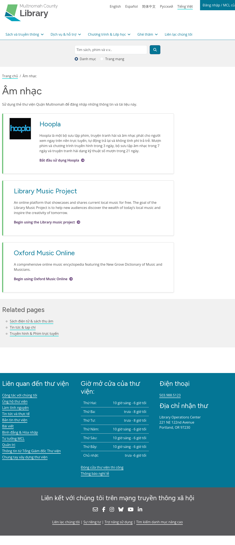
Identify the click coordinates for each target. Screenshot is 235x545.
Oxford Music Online (44, 253)
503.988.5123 (170, 395)
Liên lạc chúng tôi (178, 34)
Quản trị (8, 444)
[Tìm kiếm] (155, 49)
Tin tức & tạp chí (23, 327)
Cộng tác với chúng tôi (19, 395)
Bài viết (8, 426)
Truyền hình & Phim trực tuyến (34, 333)
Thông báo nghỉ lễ (95, 473)
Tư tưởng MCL (13, 438)
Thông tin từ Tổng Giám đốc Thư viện (31, 451)
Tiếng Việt (185, 6)
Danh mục (88, 59)
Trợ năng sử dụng (118, 522)
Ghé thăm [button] (145, 34)
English (115, 6)
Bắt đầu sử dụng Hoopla (59, 160)
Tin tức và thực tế (16, 413)
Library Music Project (45, 191)
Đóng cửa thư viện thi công (102, 467)
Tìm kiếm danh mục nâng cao (159, 522)
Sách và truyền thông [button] (23, 34)
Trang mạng (114, 59)
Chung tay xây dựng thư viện (25, 457)
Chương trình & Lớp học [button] (107, 34)
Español (131, 6)
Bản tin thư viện (14, 420)
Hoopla (50, 124)
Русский (166, 6)
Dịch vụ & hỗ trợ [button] (64, 34)
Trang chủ (10, 76)
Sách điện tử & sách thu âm (31, 321)
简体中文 (149, 6)
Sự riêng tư (92, 522)
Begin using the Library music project (44, 222)
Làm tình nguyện (15, 407)
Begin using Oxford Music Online (41, 279)
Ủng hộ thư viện (15, 401)
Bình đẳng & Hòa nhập (20, 432)
